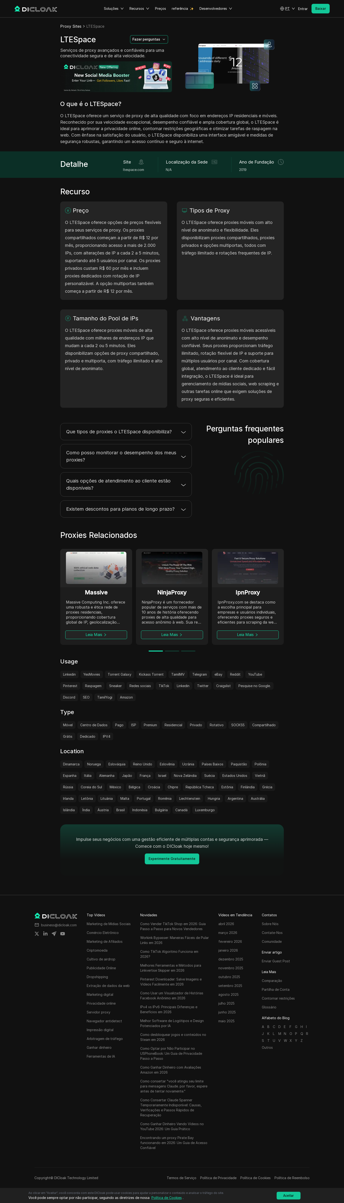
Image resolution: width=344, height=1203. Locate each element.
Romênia (165, 798)
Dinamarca (71, 764)
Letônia (87, 798)
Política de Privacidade (218, 1178)
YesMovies (91, 674)
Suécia (209, 776)
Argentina (235, 798)
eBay (218, 674)
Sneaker (115, 686)
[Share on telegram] (54, 933)
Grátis (67, 736)
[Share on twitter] (36, 933)
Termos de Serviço (181, 1178)
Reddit (235, 674)
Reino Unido (142, 764)
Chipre (173, 787)
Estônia (227, 787)
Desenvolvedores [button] (215, 8)
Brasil (120, 810)
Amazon (126, 697)
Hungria (214, 798)
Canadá (181, 810)
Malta (124, 798)
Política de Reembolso (292, 1178)
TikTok (164, 686)
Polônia (260, 764)
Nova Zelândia (185, 776)
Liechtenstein (189, 798)
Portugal (143, 798)
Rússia (68, 787)
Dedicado (87, 736)
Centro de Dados (94, 725)
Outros (267, 1047)
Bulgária (161, 810)
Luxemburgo (205, 810)
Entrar (303, 9)
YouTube (255, 674)
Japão (127, 776)
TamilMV (178, 674)
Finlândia (248, 787)
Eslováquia (116, 764)
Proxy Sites (70, 26)
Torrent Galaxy (119, 674)
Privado (196, 725)
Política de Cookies (255, 1178)
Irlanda (68, 798)
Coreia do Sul (91, 787)
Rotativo (217, 725)
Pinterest (70, 686)
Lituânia (107, 798)
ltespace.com (133, 170)
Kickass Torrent (151, 674)
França (145, 776)
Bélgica (134, 787)
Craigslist (223, 686)
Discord (69, 697)
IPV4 (106, 736)
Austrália (258, 798)
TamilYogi (104, 697)
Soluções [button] (114, 8)
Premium (150, 725)
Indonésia (139, 810)
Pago (119, 725)
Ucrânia (188, 764)
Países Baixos (212, 764)
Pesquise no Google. (254, 686)
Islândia (69, 810)
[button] (287, 8)
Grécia (267, 787)
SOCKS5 (238, 725)
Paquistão (239, 764)
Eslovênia (167, 764)
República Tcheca (200, 787)
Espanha (69, 776)
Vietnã (260, 776)
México (115, 787)
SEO (86, 697)
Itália (87, 776)
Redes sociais (140, 686)
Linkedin (69, 674)
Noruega (94, 764)
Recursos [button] (139, 8)
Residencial (173, 725)
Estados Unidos (234, 776)
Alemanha (106, 776)
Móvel (68, 725)
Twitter (203, 686)
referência (180, 8)
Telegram (199, 674)
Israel (162, 776)
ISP (133, 725)
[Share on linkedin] (45, 933)
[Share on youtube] (62, 933)
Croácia (154, 787)
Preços (160, 8)
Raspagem (93, 686)
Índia (86, 810)
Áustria (103, 810)
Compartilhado (264, 725)
